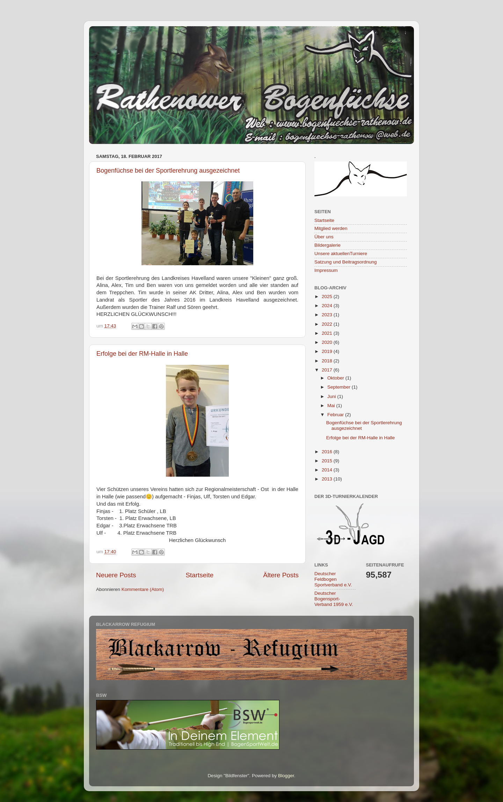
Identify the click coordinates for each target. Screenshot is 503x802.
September (339, 387)
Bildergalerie (327, 245)
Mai (331, 405)
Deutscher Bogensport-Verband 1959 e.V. (333, 599)
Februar (336, 414)
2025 (328, 296)
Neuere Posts (116, 575)
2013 (328, 479)
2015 (328, 460)
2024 (328, 305)
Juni (332, 396)
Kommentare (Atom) (143, 589)
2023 (328, 314)
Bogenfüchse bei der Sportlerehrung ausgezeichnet (168, 170)
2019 (328, 351)
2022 (328, 324)
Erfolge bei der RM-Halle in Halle (142, 353)
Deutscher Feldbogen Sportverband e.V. (333, 579)
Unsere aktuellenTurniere (340, 253)
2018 (328, 360)
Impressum (326, 270)
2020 (328, 342)
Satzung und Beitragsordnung (345, 262)
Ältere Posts (281, 575)
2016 (328, 451)
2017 (328, 370)
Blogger (286, 775)
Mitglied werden (331, 228)
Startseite (199, 575)
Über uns (324, 236)
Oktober (336, 378)
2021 (328, 333)
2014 (328, 469)
